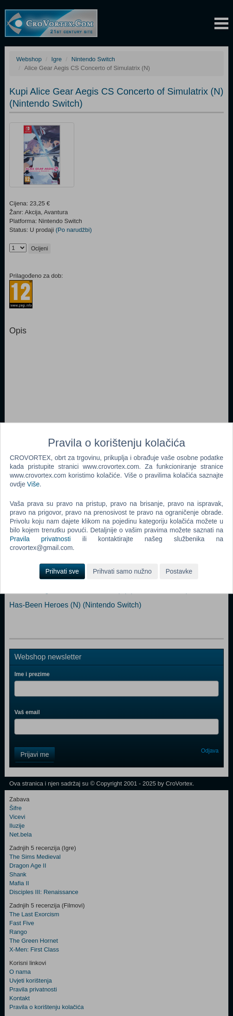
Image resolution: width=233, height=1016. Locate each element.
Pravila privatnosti (40, 539)
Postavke (179, 571)
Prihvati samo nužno (122, 571)
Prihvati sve (62, 571)
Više (33, 484)
